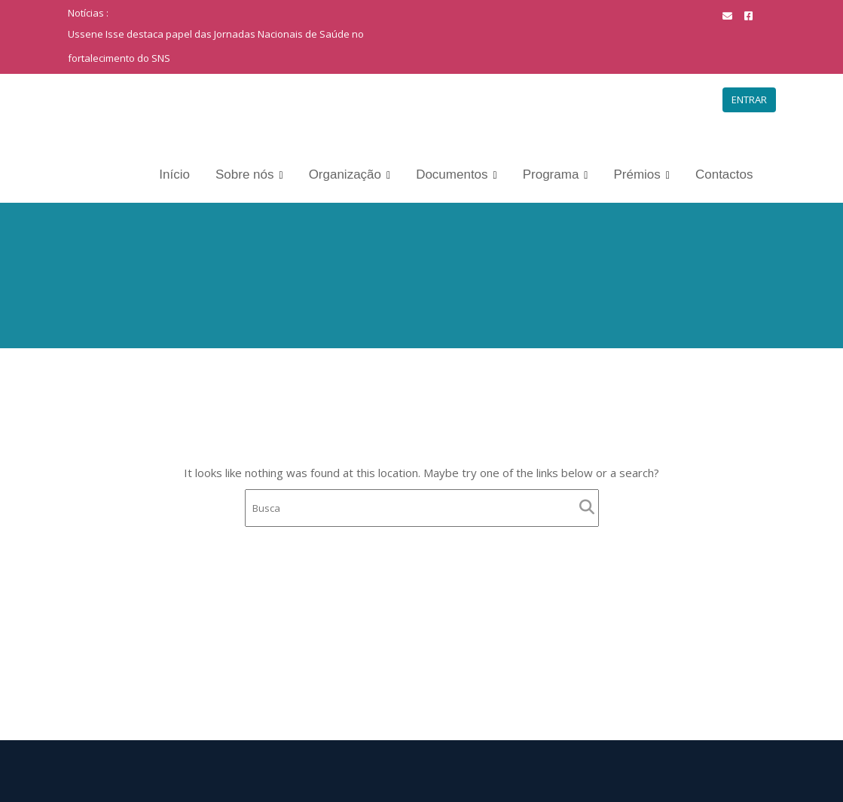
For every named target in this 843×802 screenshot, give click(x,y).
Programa (551, 174)
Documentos (451, 174)
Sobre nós (244, 174)
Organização (345, 174)
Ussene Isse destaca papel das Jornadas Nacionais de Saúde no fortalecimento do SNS (216, 46)
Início (174, 174)
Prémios (636, 174)
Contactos (724, 174)
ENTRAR (749, 99)
